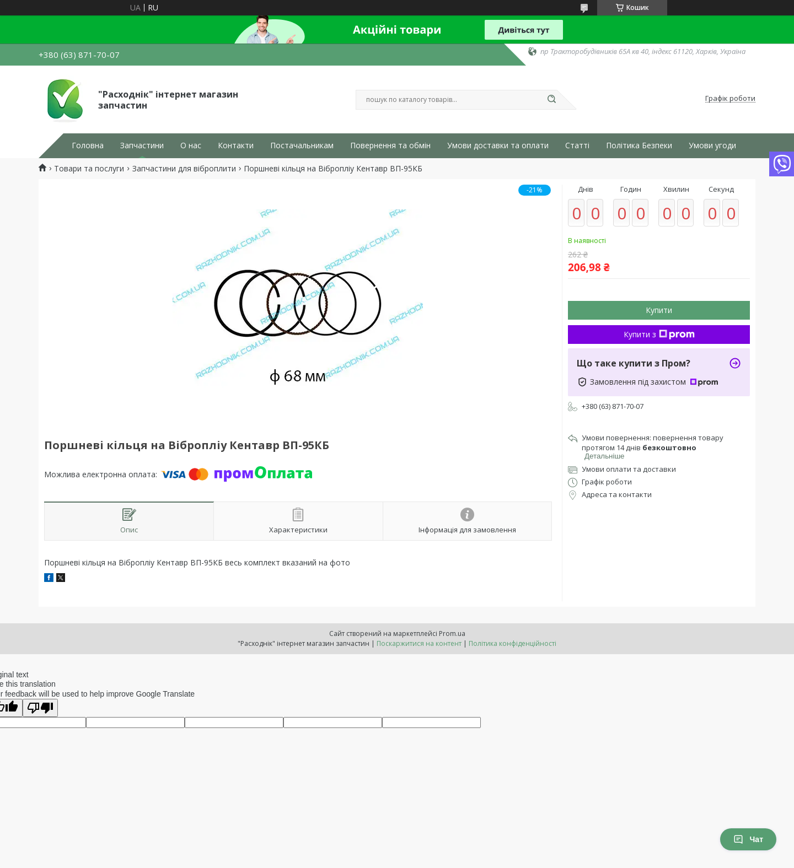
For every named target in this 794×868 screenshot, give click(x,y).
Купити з (659, 334)
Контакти (236, 145)
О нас (190, 145)
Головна (88, 145)
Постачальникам (302, 145)
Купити (659, 310)
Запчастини (142, 145)
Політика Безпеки (639, 145)
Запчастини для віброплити (184, 169)
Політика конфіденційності (512, 643)
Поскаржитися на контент (419, 643)
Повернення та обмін (390, 145)
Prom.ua (452, 633)
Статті (577, 145)
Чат (748, 839)
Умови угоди (712, 145)
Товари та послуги (89, 169)
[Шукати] (551, 100)
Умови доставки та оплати (498, 145)
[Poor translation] (40, 708)
